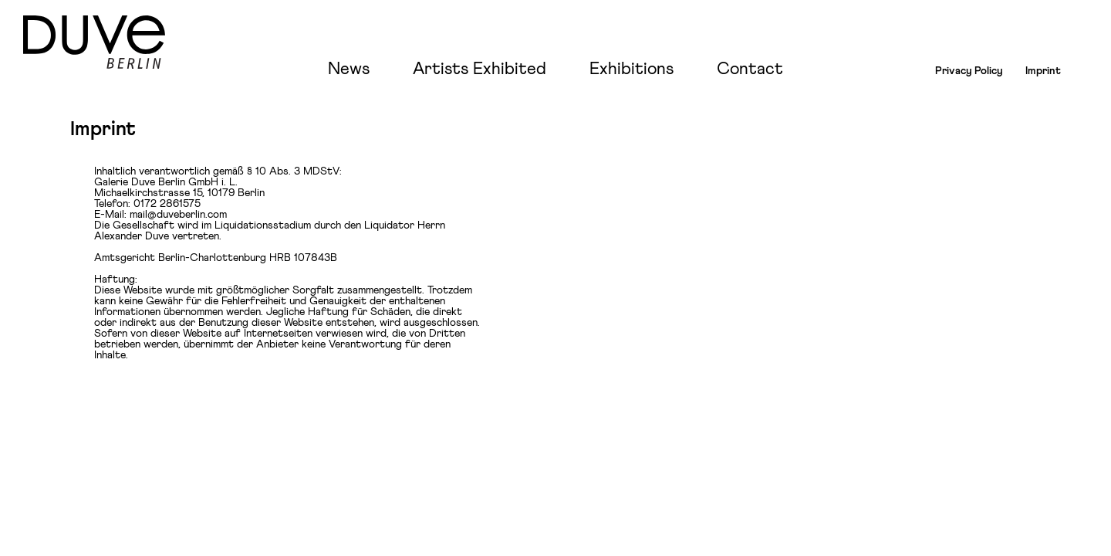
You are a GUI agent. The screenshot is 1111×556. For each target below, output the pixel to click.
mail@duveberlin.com (178, 214)
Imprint (1043, 71)
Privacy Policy (969, 71)
